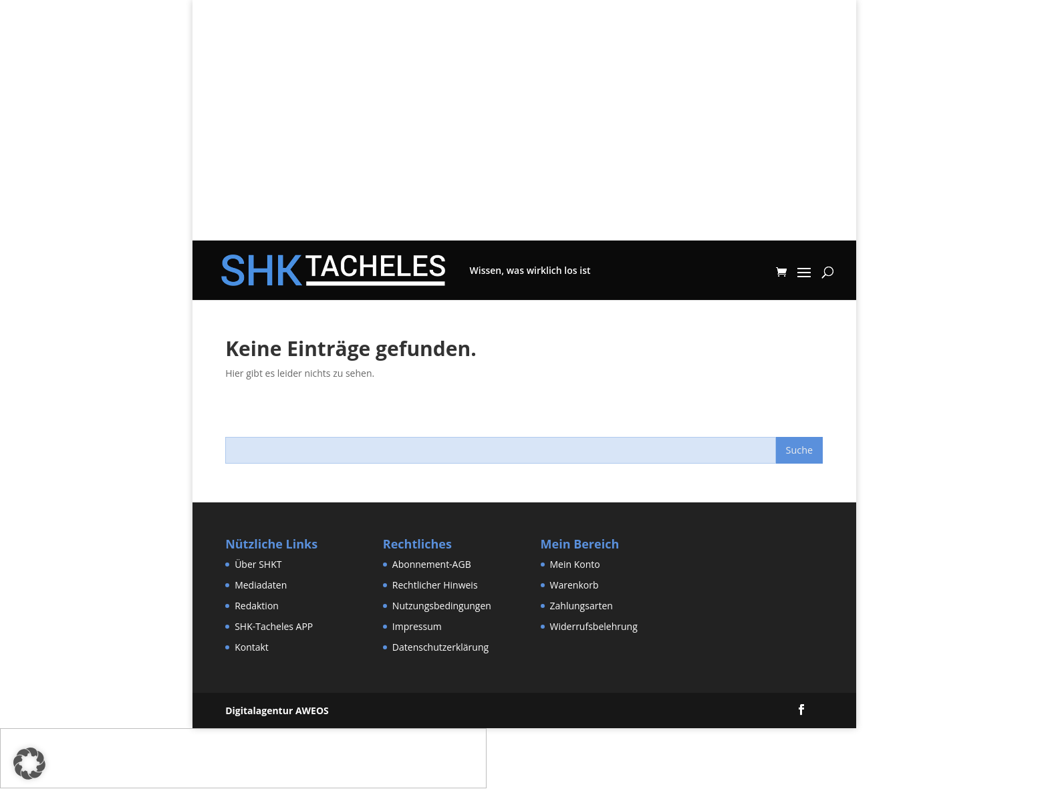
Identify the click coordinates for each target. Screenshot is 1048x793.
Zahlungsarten (581, 605)
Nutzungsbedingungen (441, 605)
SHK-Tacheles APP (274, 626)
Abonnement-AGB (431, 564)
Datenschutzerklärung (440, 647)
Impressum (417, 626)
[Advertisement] (524, 147)
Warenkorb (574, 585)
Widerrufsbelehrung (594, 626)
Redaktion (257, 605)
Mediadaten (261, 585)
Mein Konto (575, 564)
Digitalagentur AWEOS (277, 710)
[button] (29, 763)
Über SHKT (258, 564)
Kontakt (252, 647)
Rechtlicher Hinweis (435, 585)
